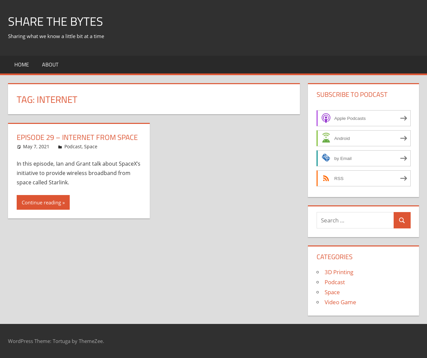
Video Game (340, 302)
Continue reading (41, 202)
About (50, 64)
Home (21, 64)
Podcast (73, 146)
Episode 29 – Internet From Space (77, 137)
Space (90, 146)
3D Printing (339, 272)
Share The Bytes (55, 21)
